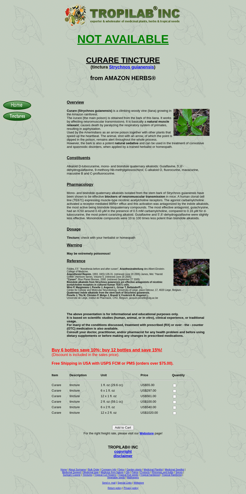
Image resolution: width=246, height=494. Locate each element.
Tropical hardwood (150, 475)
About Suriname (77, 469)
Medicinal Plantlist (153, 469)
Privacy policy (131, 488)
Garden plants (134, 469)
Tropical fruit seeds (128, 475)
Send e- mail (109, 482)
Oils (127, 472)
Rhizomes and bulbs (162, 472)
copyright (123, 452)
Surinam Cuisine (71, 475)
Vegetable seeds (116, 477)
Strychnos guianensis (131, 67)
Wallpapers (133, 477)
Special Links (124, 482)
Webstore (147, 433)
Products (145, 472)
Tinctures (87, 475)
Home (64, 469)
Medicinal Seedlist (174, 469)
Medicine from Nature (112, 472)
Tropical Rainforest (172, 475)
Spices (179, 472)
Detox (121, 469)
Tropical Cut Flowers (105, 475)
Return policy (115, 488)
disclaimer (122, 456)
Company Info (108, 469)
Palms (135, 472)
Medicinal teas (91, 472)
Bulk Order (93, 469)
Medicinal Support (71, 472)
